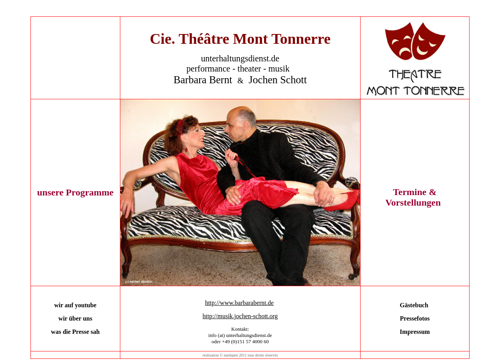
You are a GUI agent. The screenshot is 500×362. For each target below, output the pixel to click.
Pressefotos (415, 318)
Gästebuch (414, 305)
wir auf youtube (75, 305)
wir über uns (76, 318)
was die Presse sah (75, 331)
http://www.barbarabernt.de (239, 302)
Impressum (415, 331)
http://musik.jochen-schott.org (240, 316)
